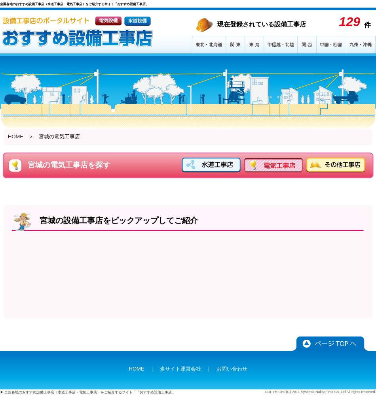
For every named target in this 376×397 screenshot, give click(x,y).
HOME (15, 136)
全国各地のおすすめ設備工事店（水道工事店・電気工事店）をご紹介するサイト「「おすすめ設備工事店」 (89, 392)
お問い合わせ (231, 369)
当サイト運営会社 (180, 369)
